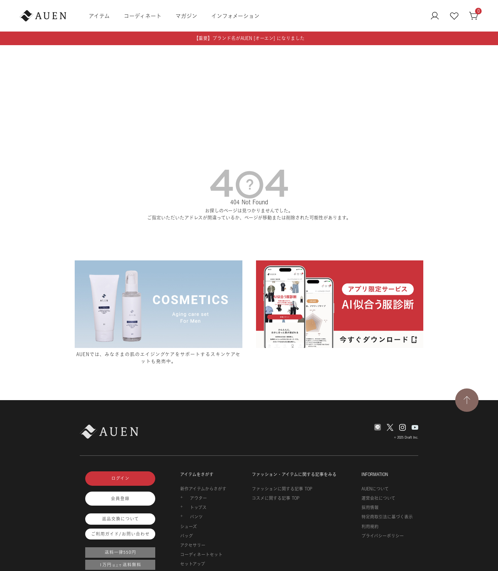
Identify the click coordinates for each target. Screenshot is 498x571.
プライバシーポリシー (382, 536)
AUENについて (375, 489)
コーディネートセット (201, 554)
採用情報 (370, 507)
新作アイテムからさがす (203, 489)
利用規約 (370, 526)
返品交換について (120, 519)
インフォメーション (235, 15)
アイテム (99, 15)
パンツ (196, 517)
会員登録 (120, 498)
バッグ (186, 536)
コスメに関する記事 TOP (276, 498)
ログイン (120, 478)
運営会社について (378, 498)
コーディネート (142, 15)
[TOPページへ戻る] (467, 400)
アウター (198, 498)
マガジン (186, 15)
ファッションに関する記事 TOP (282, 489)
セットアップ (192, 564)
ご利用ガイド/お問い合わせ (120, 534)
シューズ (188, 526)
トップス (198, 507)
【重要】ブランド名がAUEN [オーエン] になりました (249, 38)
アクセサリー (192, 545)
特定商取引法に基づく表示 (387, 517)
